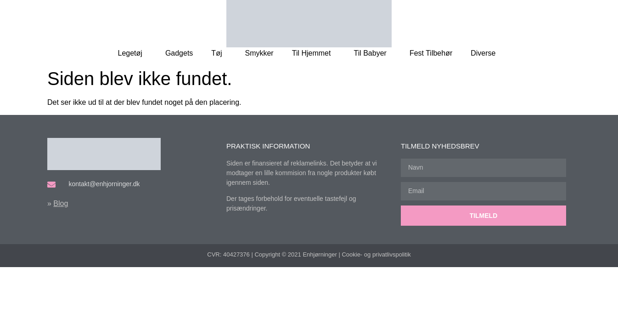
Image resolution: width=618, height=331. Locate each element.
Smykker (259, 53)
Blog (60, 203)
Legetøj (132, 53)
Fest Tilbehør (431, 53)
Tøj (218, 53)
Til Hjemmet (314, 53)
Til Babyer (372, 53)
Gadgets (179, 53)
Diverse (485, 53)
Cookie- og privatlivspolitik (376, 254)
